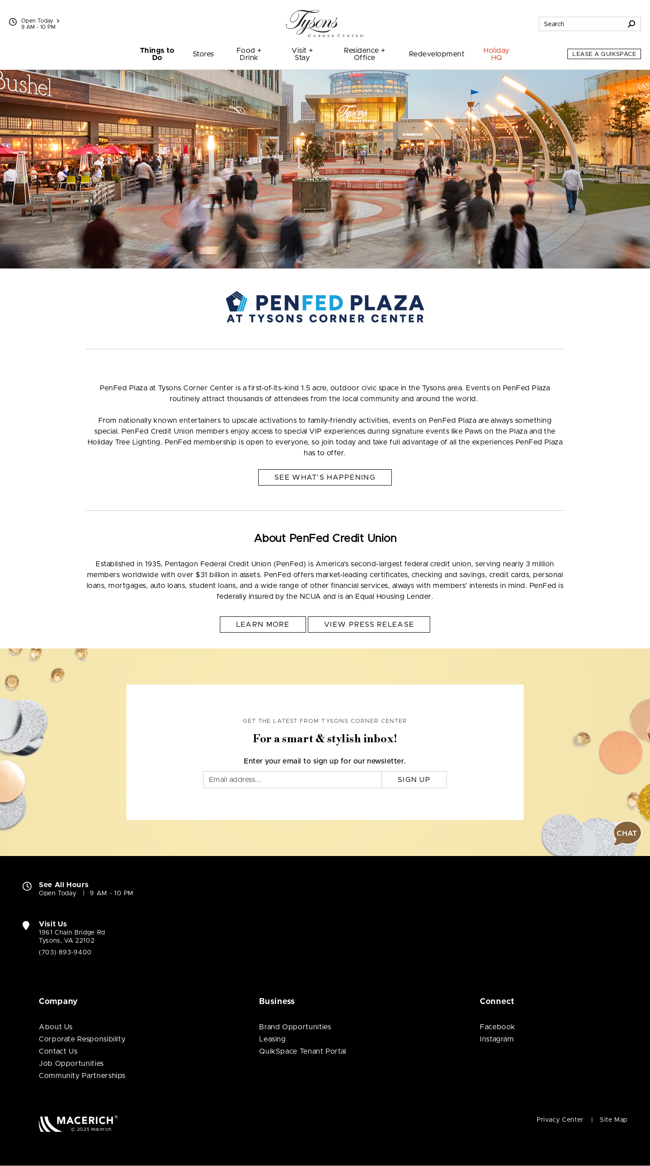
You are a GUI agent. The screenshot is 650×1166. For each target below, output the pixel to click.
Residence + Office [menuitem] (364, 54)
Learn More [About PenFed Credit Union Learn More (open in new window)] (263, 624)
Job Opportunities (71, 1063)
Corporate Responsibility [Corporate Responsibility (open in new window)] (82, 1039)
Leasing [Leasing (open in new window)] (272, 1039)
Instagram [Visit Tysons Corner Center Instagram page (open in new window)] (497, 1039)
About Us (56, 1027)
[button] (627, 833)
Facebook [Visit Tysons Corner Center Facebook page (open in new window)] (497, 1027)
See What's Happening (325, 477)
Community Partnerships (82, 1075)
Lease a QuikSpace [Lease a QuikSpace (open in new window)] (604, 54)
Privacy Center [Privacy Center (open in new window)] (560, 1120)
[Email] (292, 779)
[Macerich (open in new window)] (78, 1123)
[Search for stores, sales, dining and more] (581, 24)
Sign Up (414, 779)
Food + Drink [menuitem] (249, 54)
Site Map (613, 1120)
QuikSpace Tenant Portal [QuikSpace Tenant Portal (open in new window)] (302, 1051)
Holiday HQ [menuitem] (496, 54)
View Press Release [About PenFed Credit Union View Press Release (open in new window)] (369, 624)
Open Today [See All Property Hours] (40, 20)
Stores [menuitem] (203, 54)
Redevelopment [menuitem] (436, 54)
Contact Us (58, 1051)
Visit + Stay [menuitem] (302, 54)
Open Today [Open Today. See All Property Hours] (57, 893)
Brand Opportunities (295, 1027)
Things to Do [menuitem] (157, 54)
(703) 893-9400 (65, 952)
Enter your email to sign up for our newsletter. (325, 761)
